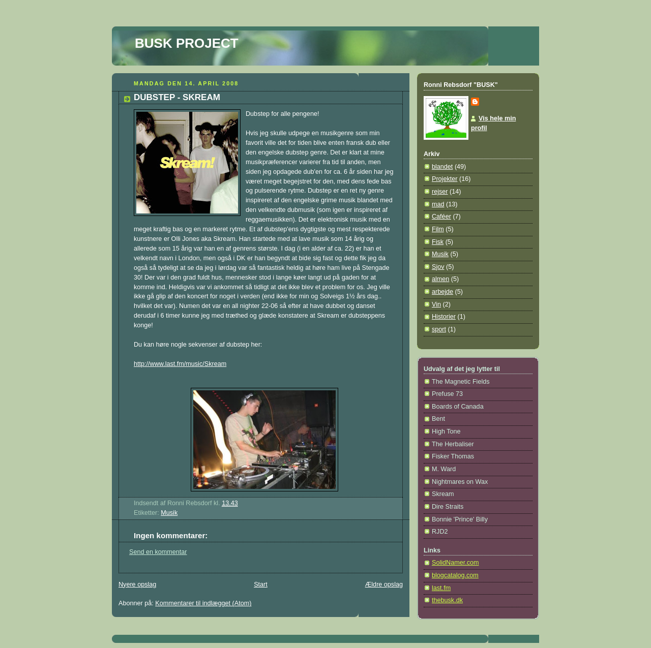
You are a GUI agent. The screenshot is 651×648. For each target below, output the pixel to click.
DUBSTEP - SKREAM (177, 97)
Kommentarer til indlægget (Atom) (203, 603)
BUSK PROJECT (187, 43)
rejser (440, 191)
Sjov (438, 266)
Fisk (437, 241)
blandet (442, 166)
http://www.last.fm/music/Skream (180, 363)
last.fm (441, 588)
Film (438, 229)
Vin (436, 304)
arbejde (442, 291)
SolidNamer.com (455, 562)
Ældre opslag (384, 584)
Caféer (441, 216)
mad (438, 204)
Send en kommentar (158, 552)
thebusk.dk (447, 600)
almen (440, 279)
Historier (444, 316)
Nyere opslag (137, 584)
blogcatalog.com (455, 575)
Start (261, 584)
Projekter (444, 178)
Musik (169, 512)
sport (439, 329)
